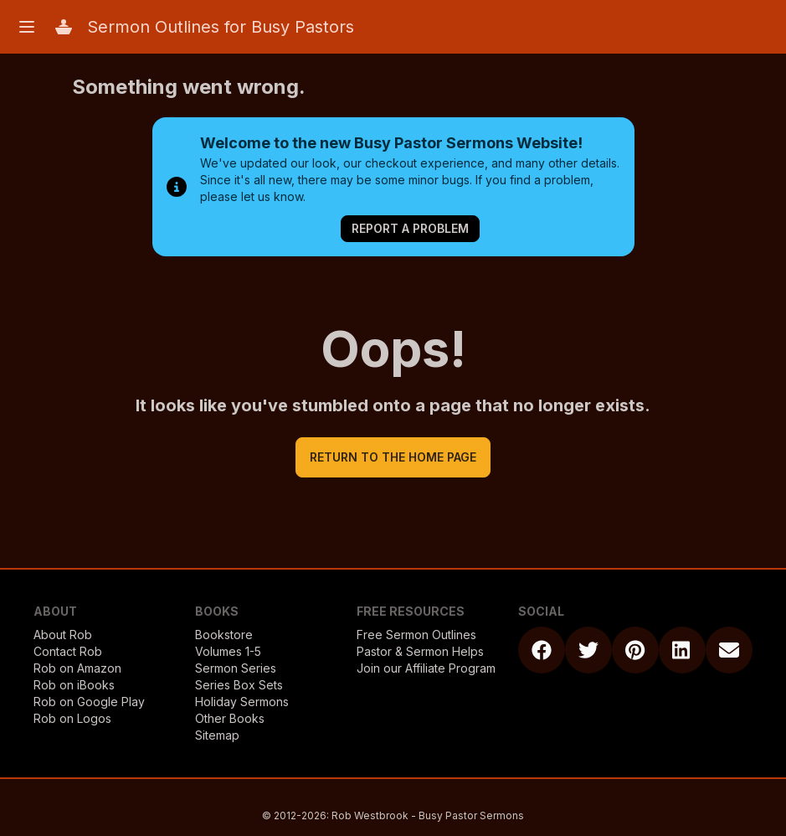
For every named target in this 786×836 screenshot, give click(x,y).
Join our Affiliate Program (426, 668)
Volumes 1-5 (228, 651)
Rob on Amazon (77, 668)
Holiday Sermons (242, 701)
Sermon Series (235, 668)
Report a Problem (410, 228)
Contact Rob (67, 651)
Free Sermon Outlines (416, 634)
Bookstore (224, 634)
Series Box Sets (239, 685)
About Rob (62, 634)
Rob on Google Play (89, 701)
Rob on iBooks (74, 685)
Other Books (230, 718)
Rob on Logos (72, 718)
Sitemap (217, 735)
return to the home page (393, 457)
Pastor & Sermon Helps (420, 651)
